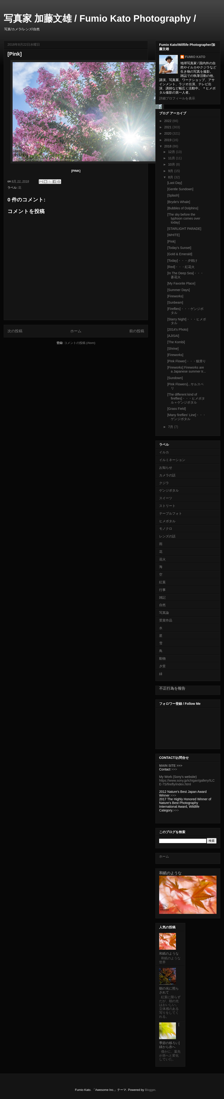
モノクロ (165, 528)
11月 (172, 158)
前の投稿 (136, 331)
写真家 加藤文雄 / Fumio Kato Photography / (100, 18)
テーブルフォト (170, 513)
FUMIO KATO (195, 57)
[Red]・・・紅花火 (181, 267)
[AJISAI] (173, 336)
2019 (168, 140)
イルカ (164, 452)
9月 (171, 171)
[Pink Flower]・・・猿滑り (186, 361)
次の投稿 (14, 331)
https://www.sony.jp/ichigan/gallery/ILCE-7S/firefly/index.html (187, 782)
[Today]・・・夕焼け (182, 260)
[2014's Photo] (177, 329)
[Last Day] (174, 183)
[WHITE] (173, 235)
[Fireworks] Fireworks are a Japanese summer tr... (186, 369)
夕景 (162, 666)
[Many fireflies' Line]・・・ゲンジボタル (186, 417)
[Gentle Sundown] (180, 189)
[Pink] (171, 241)
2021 (168, 127)
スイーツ (165, 498)
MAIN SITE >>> (170, 765)
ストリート (167, 506)
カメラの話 (167, 475)
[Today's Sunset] (179, 248)
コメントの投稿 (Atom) (79, 343)
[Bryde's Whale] (178, 202)
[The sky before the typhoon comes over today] (183, 218)
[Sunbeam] (175, 302)
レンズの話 (167, 536)
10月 (172, 164)
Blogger (150, 1090)
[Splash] (173, 195)
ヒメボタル (167, 521)
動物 (162, 658)
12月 (172, 152)
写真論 (164, 612)
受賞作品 (165, 620)
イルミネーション (172, 460)
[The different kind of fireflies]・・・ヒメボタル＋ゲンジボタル (186, 398)
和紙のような (170, 873)
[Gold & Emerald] (179, 254)
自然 (162, 605)
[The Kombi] (176, 342)
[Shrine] (172, 348)
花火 (162, 559)
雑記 (162, 597)
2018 (168, 146)
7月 (171, 427)
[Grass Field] (176, 408)
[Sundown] (175, 378)
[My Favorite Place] (181, 283)
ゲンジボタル (169, 490)
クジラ (164, 483)
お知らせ (165, 467)
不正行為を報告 (172, 688)
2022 (168, 121)
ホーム (75, 331)
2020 (168, 133)
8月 (171, 177)
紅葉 (162, 582)
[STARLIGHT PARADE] (184, 229)
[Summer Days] (178, 290)
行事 (162, 590)
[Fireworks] (175, 296)
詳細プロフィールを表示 (177, 98)
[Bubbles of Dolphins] (182, 208)
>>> (174, 769)
